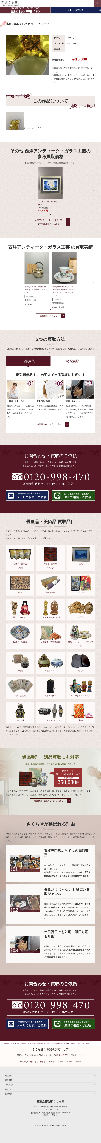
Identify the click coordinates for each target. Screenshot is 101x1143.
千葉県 (42, 1062)
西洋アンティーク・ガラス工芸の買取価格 (46, 1043)
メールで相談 (77, 10)
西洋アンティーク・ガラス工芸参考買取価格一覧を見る (48, 222)
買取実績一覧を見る (48, 316)
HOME (6, 1043)
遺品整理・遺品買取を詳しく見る (48, 801)
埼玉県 (51, 1062)
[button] (50, 214)
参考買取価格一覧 (19, 1043)
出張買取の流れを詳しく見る (48, 424)
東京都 (23, 1062)
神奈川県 (33, 1062)
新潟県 (78, 1062)
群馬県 (60, 1062)
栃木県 (69, 1062)
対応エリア (62, 1055)
